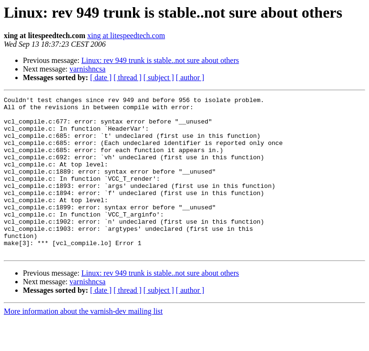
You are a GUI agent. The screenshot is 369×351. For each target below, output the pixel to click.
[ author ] (190, 77)
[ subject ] (159, 77)
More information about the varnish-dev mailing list (83, 343)
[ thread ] (127, 77)
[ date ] (101, 77)
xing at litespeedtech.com (126, 35)
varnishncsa (88, 69)
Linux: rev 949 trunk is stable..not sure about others (160, 60)
